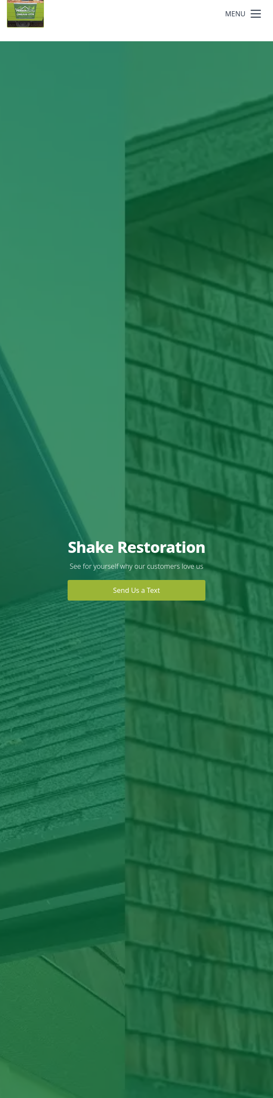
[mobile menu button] (255, 13)
